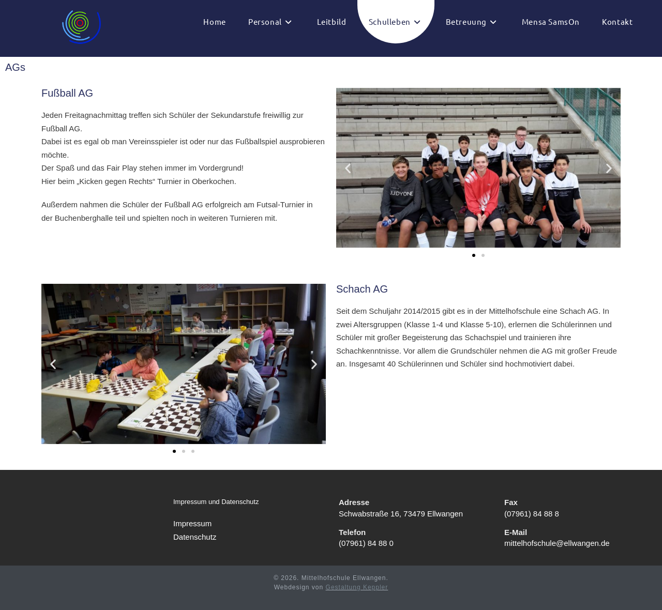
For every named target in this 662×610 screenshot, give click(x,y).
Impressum (192, 523)
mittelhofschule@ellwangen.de (557, 543)
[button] (347, 167)
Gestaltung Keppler (357, 587)
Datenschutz (194, 536)
